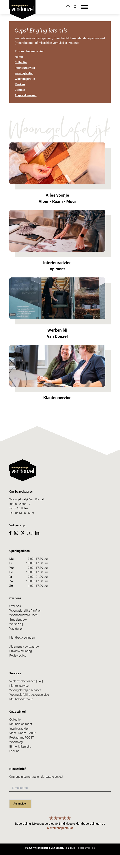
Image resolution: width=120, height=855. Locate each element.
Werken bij (16, 624)
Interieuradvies (25, 67)
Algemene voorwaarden (24, 646)
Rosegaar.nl (83, 848)
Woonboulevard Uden (23, 615)
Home (19, 56)
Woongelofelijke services (25, 690)
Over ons (15, 606)
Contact (20, 89)
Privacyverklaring (20, 651)
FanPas (14, 751)
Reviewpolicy (17, 655)
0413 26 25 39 (24, 513)
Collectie (21, 62)
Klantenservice (18, 685)
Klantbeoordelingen (22, 637)
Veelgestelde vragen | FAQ (26, 681)
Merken (20, 84)
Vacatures (16, 628)
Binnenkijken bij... (20, 746)
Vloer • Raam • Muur (22, 733)
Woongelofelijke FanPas (25, 610)
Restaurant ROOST (21, 737)
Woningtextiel (24, 73)
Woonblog (16, 742)
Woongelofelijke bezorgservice (29, 694)
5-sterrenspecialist (60, 828)
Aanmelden (20, 803)
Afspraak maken (25, 95)
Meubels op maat (20, 724)
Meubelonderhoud (21, 699)
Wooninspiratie (25, 78)
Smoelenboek (18, 619)
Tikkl (92, 848)
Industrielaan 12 (19, 504)
